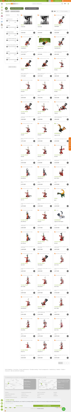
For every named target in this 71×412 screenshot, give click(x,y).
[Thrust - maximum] (15, 29)
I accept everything (47, 405)
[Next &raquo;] (69, 363)
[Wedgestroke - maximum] (15, 35)
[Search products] (47, 4)
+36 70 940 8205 (27, 386)
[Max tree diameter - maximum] (15, 41)
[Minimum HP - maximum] (15, 22)
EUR (52, 0)
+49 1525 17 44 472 (60, 384)
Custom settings (19, 405)
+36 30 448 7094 (27, 384)
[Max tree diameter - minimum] (9, 41)
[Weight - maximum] (15, 61)
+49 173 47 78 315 (60, 387)
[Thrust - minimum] (9, 29)
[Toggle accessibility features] (47, 1)
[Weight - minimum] (9, 61)
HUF (50, 0)
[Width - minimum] (9, 54)
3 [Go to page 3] (66, 363)
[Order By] (65, 11)
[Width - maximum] (15, 54)
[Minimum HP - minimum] (9, 22)
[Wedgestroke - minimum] (9, 35)
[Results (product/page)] (58, 11)
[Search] (12, 15)
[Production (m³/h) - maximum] (15, 48)
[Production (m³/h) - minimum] (9, 48)
